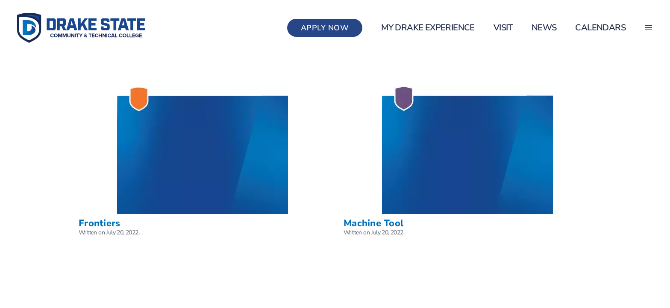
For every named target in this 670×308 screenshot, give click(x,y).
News (544, 27)
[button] (648, 27)
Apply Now (325, 28)
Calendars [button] (600, 27)
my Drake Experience (428, 27)
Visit (503, 27)
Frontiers (99, 223)
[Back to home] (81, 28)
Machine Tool (373, 223)
